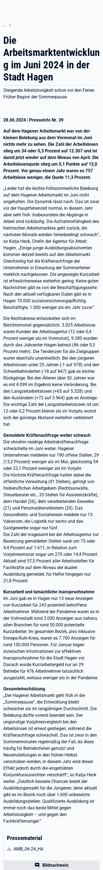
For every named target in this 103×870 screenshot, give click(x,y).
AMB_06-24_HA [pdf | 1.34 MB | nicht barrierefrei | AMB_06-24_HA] (33, 848)
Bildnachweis (55, 865)
